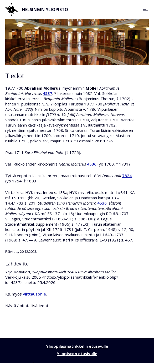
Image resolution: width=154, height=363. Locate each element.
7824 (127, 175)
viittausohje (34, 294)
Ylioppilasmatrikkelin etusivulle (77, 346)
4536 (91, 164)
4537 (47, 93)
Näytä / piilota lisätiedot (26, 305)
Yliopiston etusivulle (77, 353)
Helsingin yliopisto (36, 9)
